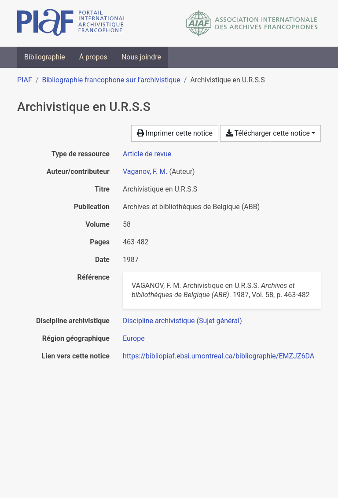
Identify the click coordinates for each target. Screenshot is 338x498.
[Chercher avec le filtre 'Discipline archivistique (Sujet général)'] (182, 321)
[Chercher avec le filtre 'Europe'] (134, 338)
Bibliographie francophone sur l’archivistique (111, 80)
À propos (93, 57)
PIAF (24, 80)
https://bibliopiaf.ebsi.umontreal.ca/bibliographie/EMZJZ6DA (218, 356)
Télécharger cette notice (268, 133)
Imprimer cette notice (175, 133)
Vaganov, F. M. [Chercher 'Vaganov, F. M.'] (145, 171)
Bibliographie (44, 57)
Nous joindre (141, 57)
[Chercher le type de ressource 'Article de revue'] (147, 154)
